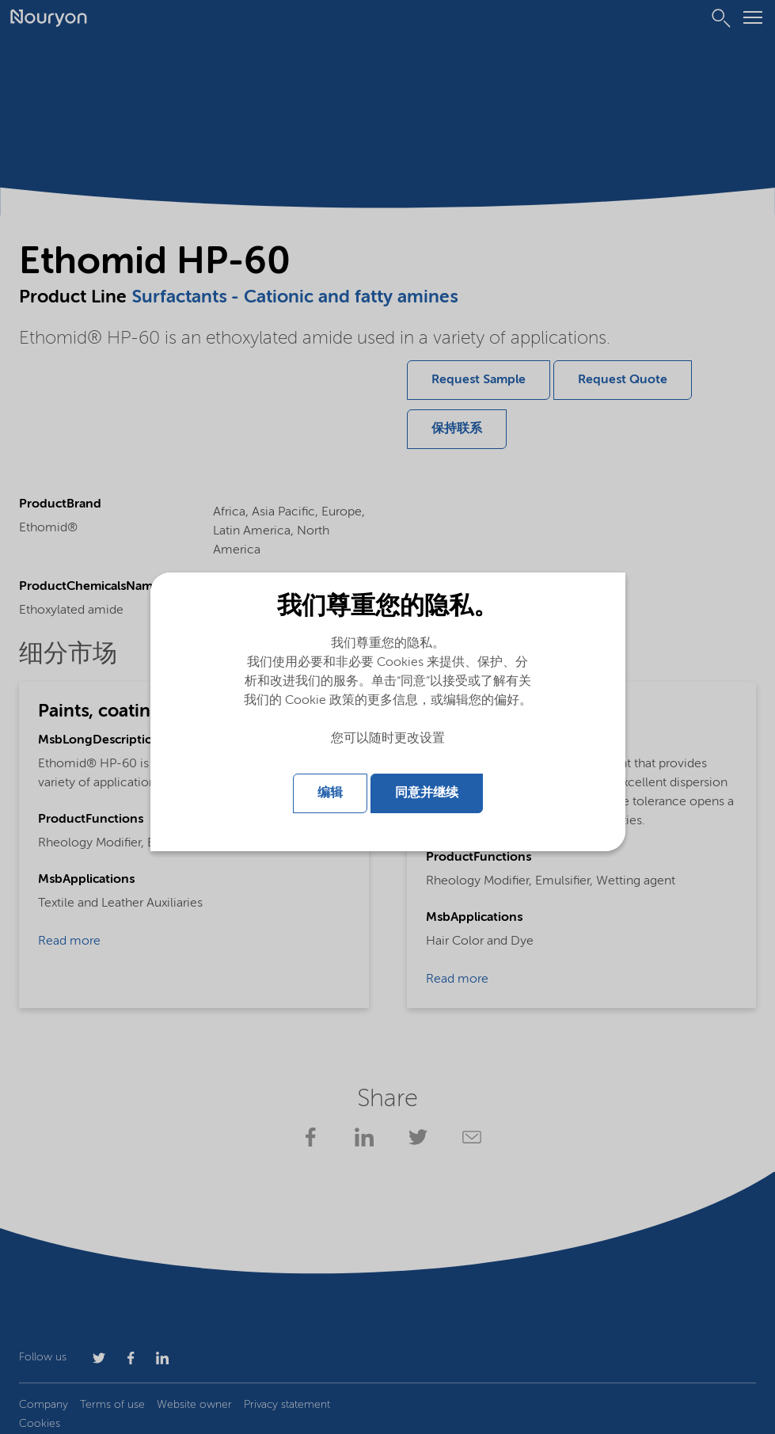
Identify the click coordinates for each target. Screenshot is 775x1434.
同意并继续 (426, 792)
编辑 (330, 792)
